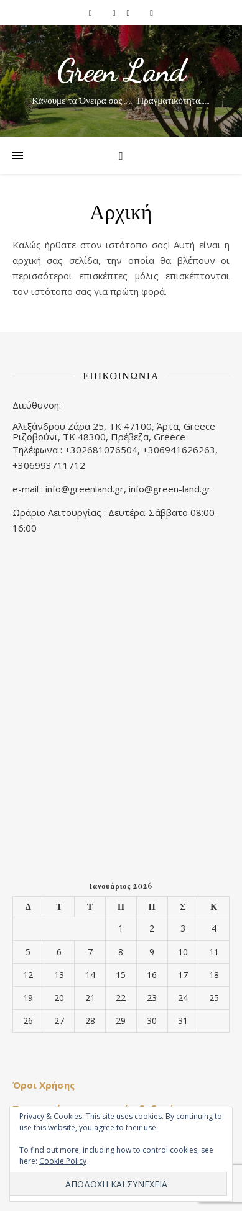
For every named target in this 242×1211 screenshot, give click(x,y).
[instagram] (115, 12)
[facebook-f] (91, 12)
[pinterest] (129, 12)
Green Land (121, 70)
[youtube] (151, 12)
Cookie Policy (62, 1161)
